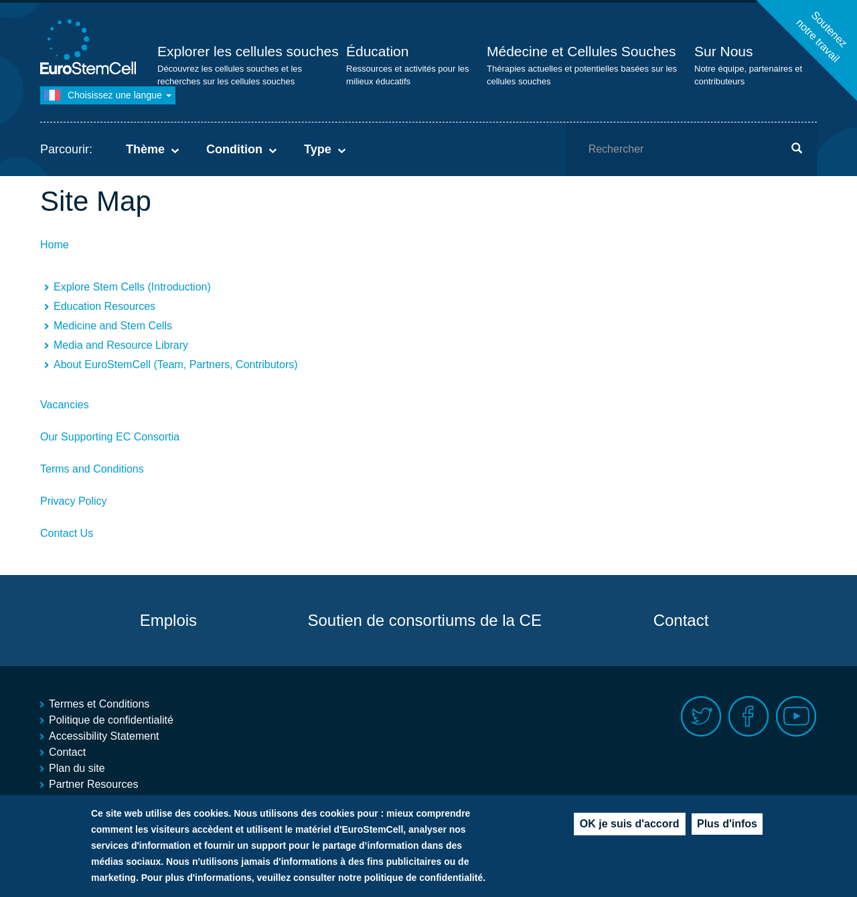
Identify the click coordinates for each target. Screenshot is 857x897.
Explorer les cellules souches (248, 51)
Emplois (168, 620)
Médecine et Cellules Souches (581, 51)
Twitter (701, 716)
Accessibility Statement (104, 736)
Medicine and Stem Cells (113, 325)
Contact (681, 620)
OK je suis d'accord (630, 825)
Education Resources (104, 306)
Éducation (377, 51)
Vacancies (64, 404)
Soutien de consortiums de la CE (424, 620)
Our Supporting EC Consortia (109, 436)
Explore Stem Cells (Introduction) (132, 287)
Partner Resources (93, 784)
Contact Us (66, 533)
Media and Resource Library (121, 345)
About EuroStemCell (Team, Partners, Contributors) (176, 364)
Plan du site (77, 768)
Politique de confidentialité (111, 720)
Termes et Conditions (99, 704)
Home (54, 244)
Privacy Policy (73, 501)
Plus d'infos (727, 825)
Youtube (796, 716)
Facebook (748, 716)
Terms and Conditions (92, 469)
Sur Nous (723, 51)
